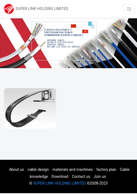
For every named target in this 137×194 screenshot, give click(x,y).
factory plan (106, 169)
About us (16, 169)
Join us (100, 176)
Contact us (81, 176)
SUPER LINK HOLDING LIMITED (59, 183)
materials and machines (72, 169)
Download (60, 176)
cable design (38, 169)
